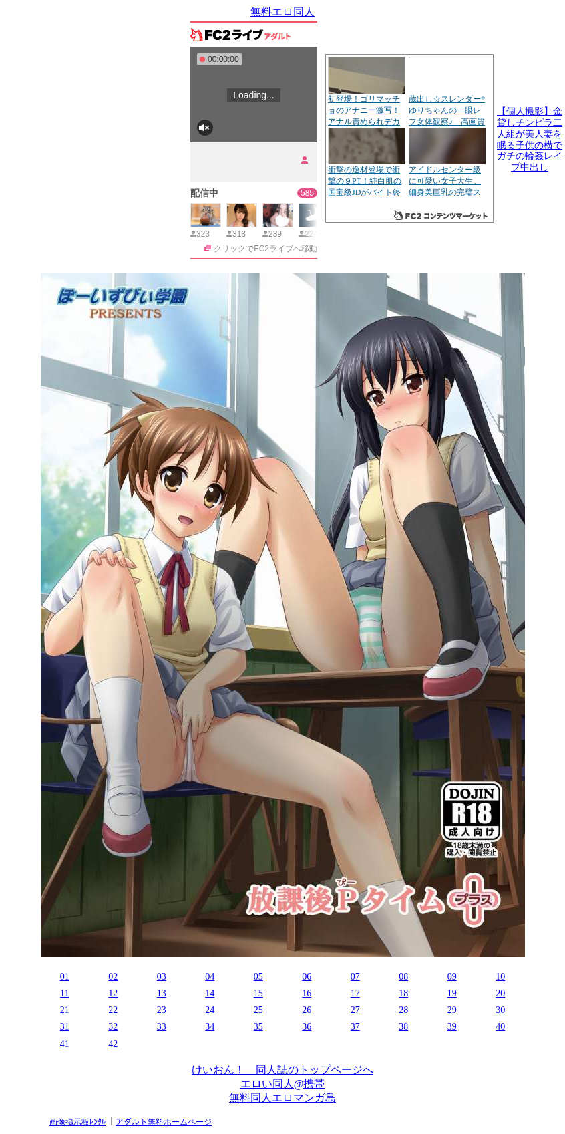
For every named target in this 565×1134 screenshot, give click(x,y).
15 (258, 993)
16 (306, 993)
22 (113, 1010)
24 (209, 1010)
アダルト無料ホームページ (164, 1122)
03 (161, 977)
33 (161, 1027)
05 (258, 977)
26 (306, 1010)
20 (500, 993)
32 (113, 1027)
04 (209, 977)
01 (64, 977)
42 (113, 1044)
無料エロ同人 (282, 11)
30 (500, 1010)
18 (403, 993)
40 (500, 1027)
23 (161, 1010)
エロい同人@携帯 (282, 1083)
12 (113, 993)
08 (403, 977)
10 (500, 977)
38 (403, 1027)
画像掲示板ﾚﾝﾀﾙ (77, 1122)
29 (452, 1010)
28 (403, 1010)
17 (355, 993)
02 (113, 977)
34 (209, 1027)
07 (355, 977)
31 (64, 1027)
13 (161, 993)
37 (355, 1027)
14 (209, 993)
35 (258, 1027)
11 (64, 993)
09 (452, 977)
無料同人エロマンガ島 (282, 1097)
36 (306, 1027)
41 (64, 1044)
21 (64, 1010)
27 (355, 1010)
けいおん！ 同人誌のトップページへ (282, 1069)
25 (258, 1010)
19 (452, 993)
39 (452, 1027)
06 (306, 977)
